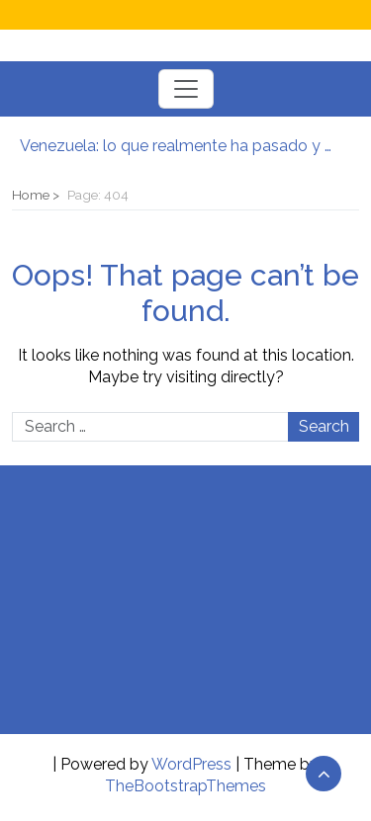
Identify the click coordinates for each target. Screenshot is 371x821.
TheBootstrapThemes (185, 786)
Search (324, 426)
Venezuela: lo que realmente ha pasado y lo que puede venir (175, 145)
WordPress (191, 764)
